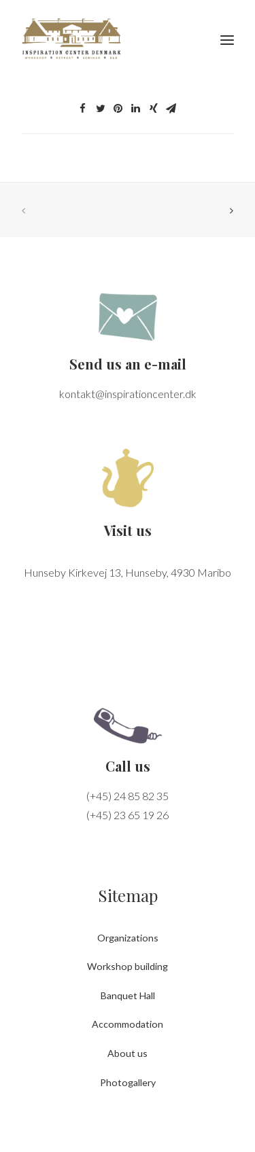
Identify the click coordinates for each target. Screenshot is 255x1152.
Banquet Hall (128, 995)
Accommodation (127, 1024)
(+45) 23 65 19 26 (127, 814)
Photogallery (128, 1082)
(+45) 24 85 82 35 (127, 795)
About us (127, 1053)
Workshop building (127, 966)
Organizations (127, 937)
